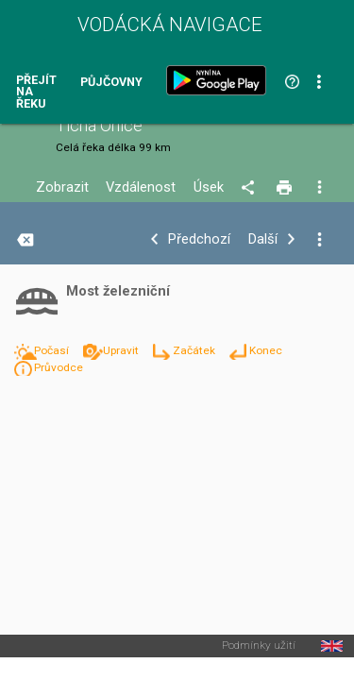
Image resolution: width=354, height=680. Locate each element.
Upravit (122, 350)
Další (263, 239)
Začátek (195, 350)
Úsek (209, 187)
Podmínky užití (258, 646)
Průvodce (58, 367)
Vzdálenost (141, 187)
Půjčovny (111, 82)
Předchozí (199, 239)
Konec (265, 350)
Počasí (53, 350)
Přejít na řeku (36, 92)
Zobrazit (62, 187)
